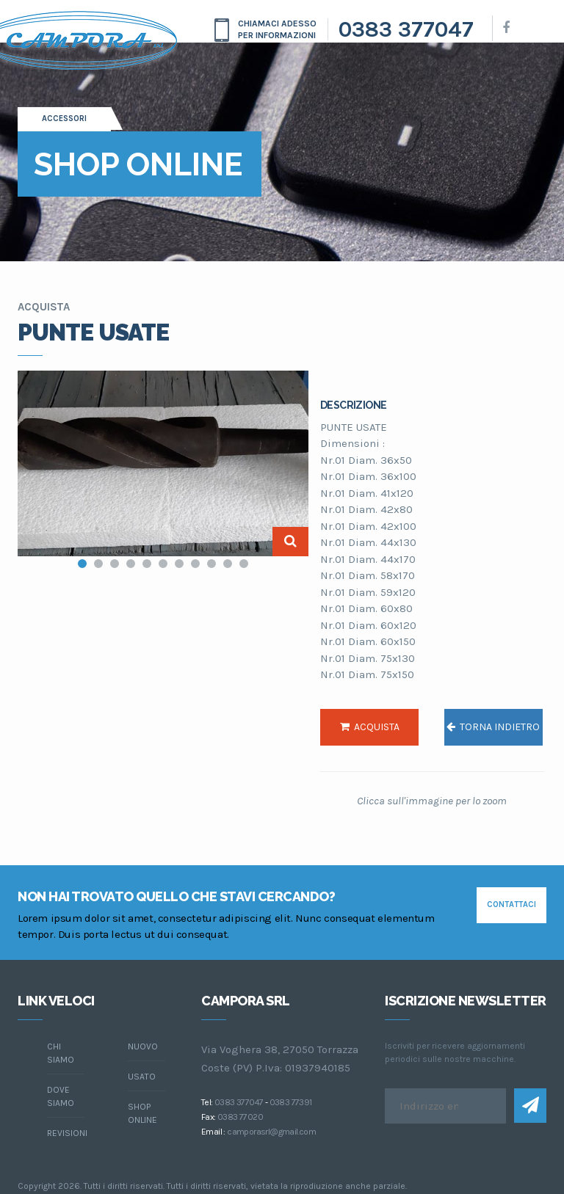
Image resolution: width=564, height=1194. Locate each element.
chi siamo (60, 1053)
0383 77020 (240, 1117)
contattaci (511, 904)
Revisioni (65, 1133)
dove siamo (60, 1096)
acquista (370, 727)
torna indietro (493, 727)
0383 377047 (406, 29)
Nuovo (143, 1046)
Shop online (142, 1113)
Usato (142, 1076)
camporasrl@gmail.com (271, 1131)
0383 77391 (291, 1102)
